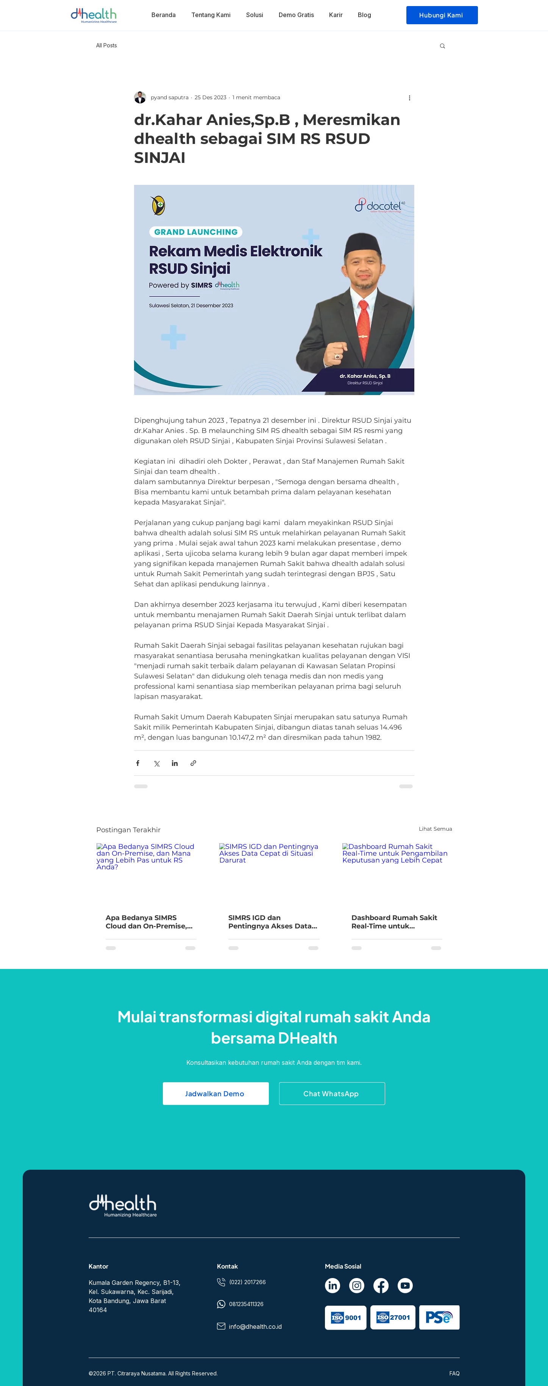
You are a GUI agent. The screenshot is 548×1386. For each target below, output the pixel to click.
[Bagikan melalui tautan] (193, 763)
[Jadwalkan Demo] (216, 1093)
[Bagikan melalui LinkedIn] (174, 763)
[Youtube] (405, 1285)
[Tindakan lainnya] (409, 97)
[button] (442, 45)
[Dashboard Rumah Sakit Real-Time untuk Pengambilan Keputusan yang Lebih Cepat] (397, 874)
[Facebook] (381, 1285)
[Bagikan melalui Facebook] (137, 763)
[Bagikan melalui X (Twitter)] (156, 763)
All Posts (106, 45)
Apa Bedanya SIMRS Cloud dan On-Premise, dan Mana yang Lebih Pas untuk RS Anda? (151, 922)
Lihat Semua (435, 828)
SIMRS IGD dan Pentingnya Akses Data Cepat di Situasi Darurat (270, 922)
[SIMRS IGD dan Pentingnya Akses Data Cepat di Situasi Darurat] (274, 874)
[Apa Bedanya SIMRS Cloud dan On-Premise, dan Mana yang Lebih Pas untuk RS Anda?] (151, 874)
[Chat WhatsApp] (332, 1093)
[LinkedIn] (332, 1285)
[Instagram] (356, 1285)
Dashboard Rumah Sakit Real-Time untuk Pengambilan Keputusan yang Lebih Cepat (395, 922)
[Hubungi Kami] (442, 15)
